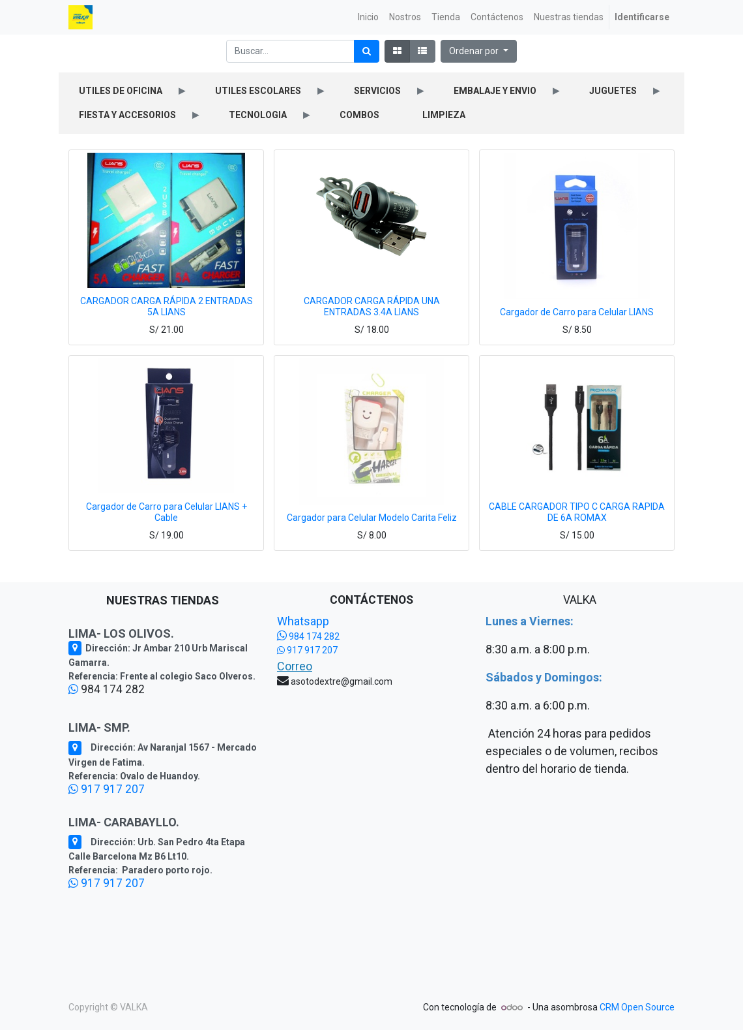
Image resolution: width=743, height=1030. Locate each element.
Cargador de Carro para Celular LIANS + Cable (166, 512)
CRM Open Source (637, 1007)
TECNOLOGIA (258, 115)
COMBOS (359, 115)
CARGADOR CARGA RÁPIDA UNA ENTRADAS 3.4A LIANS (372, 306)
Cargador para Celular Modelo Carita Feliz (372, 517)
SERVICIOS (377, 91)
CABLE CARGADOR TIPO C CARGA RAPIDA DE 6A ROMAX (577, 512)
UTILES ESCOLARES (258, 91)
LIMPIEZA (443, 115)
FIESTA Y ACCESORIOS (127, 115)
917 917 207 (106, 789)
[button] (479, 51)
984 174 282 (308, 636)
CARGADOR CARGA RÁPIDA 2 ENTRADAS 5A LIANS (166, 306)
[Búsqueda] (366, 51)
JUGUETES (613, 91)
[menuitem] (368, 17)
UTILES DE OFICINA (120, 91)
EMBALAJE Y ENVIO (495, 91)
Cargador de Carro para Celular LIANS (577, 312)
